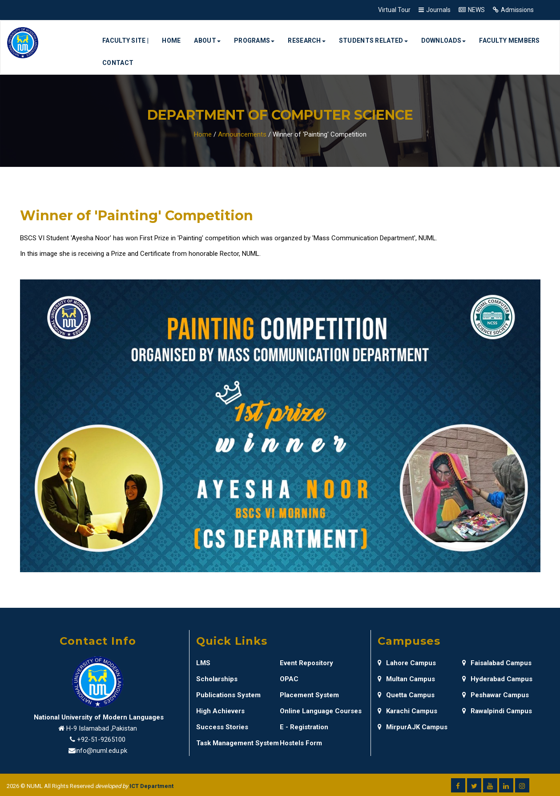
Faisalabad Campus (497, 663)
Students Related (373, 40)
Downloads (443, 40)
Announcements (242, 134)
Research (306, 40)
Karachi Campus (407, 711)
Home (171, 40)
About (207, 40)
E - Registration (304, 727)
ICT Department (151, 786)
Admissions (517, 9)
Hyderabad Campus (497, 679)
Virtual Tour (394, 9)
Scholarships (217, 679)
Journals (438, 9)
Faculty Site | (125, 40)
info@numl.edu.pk (101, 751)
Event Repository (306, 663)
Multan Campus (406, 679)
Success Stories (222, 727)
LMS (203, 663)
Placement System (309, 695)
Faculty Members (509, 40)
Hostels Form (301, 743)
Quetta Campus (406, 695)
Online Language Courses (321, 711)
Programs (254, 40)
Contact (117, 62)
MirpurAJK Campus (412, 727)
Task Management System (237, 743)
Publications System (228, 695)
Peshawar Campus (495, 695)
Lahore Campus (407, 663)
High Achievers (220, 711)
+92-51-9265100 (101, 739)
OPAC (289, 679)
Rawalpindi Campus (497, 711)
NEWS (476, 9)
